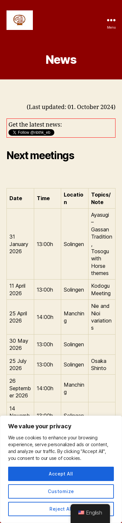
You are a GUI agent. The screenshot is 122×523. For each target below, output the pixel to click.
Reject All (61, 509)
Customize (61, 491)
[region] (61, 469)
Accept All (61, 473)
